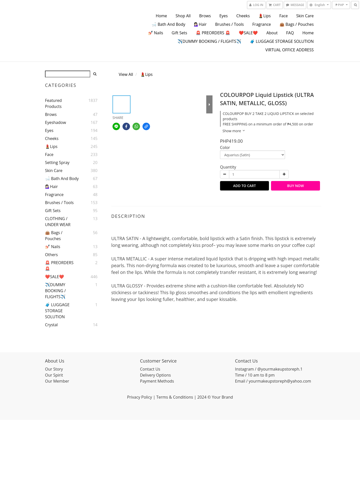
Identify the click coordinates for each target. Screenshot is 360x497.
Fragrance (261, 24)
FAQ (290, 33)
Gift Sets (179, 33)
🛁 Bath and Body (168, 24)
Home (161, 16)
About (272, 33)
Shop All (183, 16)
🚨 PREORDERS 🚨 (213, 33)
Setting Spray (57, 162)
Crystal (51, 324)
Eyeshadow (55, 122)
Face (283, 16)
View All (126, 74)
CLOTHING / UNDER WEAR (57, 221)
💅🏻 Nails (155, 33)
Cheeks (243, 16)
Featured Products (53, 103)
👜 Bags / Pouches (297, 24)
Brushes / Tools (229, 24)
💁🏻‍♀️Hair (200, 24)
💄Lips (264, 16)
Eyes (223, 16)
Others (51, 254)
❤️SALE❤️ (248, 33)
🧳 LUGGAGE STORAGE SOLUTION (282, 41)
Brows (205, 16)
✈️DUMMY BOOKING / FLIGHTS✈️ (209, 41)
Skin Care (305, 16)
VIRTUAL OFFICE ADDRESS (290, 50)
